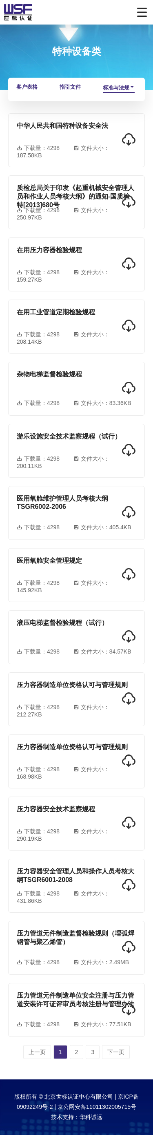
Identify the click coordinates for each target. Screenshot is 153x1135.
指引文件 (70, 87)
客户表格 (27, 87)
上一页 (37, 1052)
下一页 (115, 1052)
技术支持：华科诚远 (76, 1117)
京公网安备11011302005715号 (97, 1107)
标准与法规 (119, 87)
